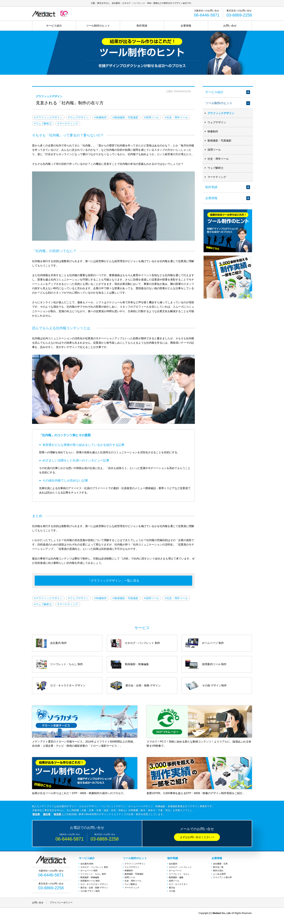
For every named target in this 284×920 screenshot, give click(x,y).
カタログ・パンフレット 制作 (94, 868)
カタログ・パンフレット (180, 868)
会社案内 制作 (87, 864)
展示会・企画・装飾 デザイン (94, 888)
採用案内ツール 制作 (90, 881)
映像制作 (213, 131)
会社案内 (173, 864)
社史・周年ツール (218, 158)
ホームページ (175, 871)
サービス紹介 (54, 25)
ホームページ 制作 (89, 871)
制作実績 (142, 25)
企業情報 (186, 25)
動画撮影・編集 (176, 878)
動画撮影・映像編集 (89, 878)
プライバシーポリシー (61, 903)
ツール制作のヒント (98, 25)
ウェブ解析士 (215, 168)
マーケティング (217, 177)
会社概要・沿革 (220, 864)
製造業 (36, 815)
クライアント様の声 (222, 878)
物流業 (57, 815)
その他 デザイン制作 (90, 891)
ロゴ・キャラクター (178, 885)
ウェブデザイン (217, 122)
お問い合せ (230, 25)
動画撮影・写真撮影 (219, 140)
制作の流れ (218, 871)
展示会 (172, 888)
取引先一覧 (218, 868)
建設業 (46, 815)
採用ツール (214, 149)
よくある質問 (219, 874)
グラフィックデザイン (221, 113)
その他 (172, 891)
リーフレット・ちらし (179, 874)
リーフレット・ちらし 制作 (93, 874)
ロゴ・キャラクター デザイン (94, 885)
